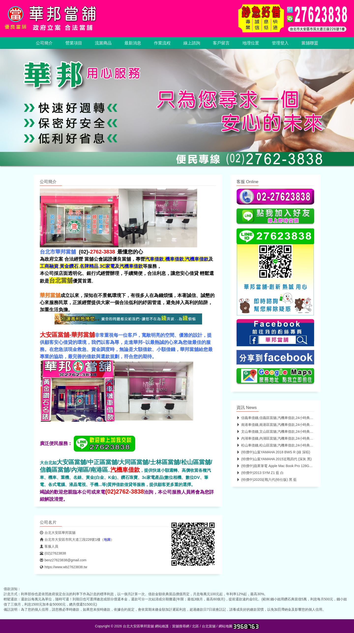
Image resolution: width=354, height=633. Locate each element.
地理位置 (250, 42)
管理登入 (280, 42)
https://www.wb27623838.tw (63, 567)
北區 (195, 626)
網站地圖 (225, 626)
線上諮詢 (191, 42)
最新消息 (132, 42)
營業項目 (73, 42)
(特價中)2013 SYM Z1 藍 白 (260, 473)
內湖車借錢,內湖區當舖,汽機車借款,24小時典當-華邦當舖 (282, 438)
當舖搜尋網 (180, 626)
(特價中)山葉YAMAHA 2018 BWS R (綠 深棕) (273, 452)
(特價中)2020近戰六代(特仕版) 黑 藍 (266, 480)
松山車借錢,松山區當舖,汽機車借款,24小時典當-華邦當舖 (282, 445)
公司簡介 (44, 42)
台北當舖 (209, 626)
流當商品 (103, 42)
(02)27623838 (53, 553)
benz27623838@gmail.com (63, 560)
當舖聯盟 (309, 42)
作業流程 (162, 42)
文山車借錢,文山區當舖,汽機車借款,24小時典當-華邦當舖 (282, 431)
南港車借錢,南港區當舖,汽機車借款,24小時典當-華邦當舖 (282, 425)
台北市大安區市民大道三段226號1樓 (70, 539)
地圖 (107, 539)
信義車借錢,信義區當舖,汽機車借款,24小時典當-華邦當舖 (282, 418)
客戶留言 (221, 42)
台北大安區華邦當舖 (57, 533)
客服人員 (49, 546)
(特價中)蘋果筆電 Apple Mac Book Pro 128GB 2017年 (280, 466)
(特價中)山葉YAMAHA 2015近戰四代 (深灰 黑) (274, 459)
